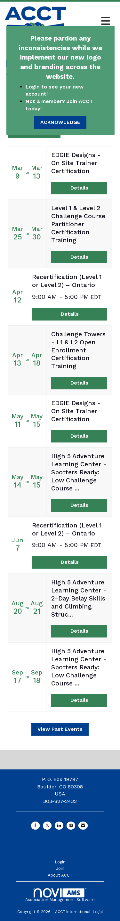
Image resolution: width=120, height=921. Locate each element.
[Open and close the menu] (89, 21)
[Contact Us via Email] (83, 826)
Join (60, 868)
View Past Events (60, 729)
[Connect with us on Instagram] (71, 826)
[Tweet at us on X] (47, 826)
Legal (98, 911)
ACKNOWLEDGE (60, 122)
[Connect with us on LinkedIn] (59, 826)
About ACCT (60, 875)
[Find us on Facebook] (35, 826)
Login (60, 862)
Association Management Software (60, 895)
